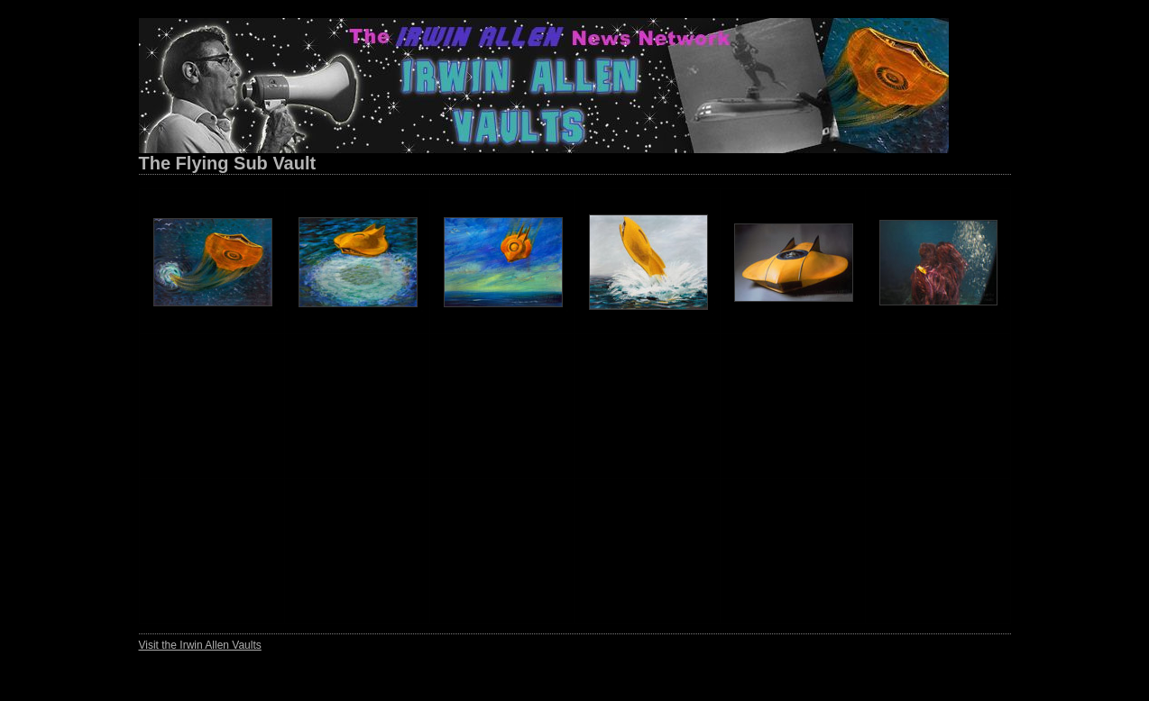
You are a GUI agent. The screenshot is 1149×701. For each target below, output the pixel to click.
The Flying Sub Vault (228, 163)
